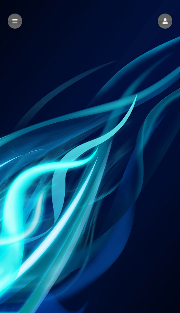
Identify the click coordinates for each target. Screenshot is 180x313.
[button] (165, 21)
